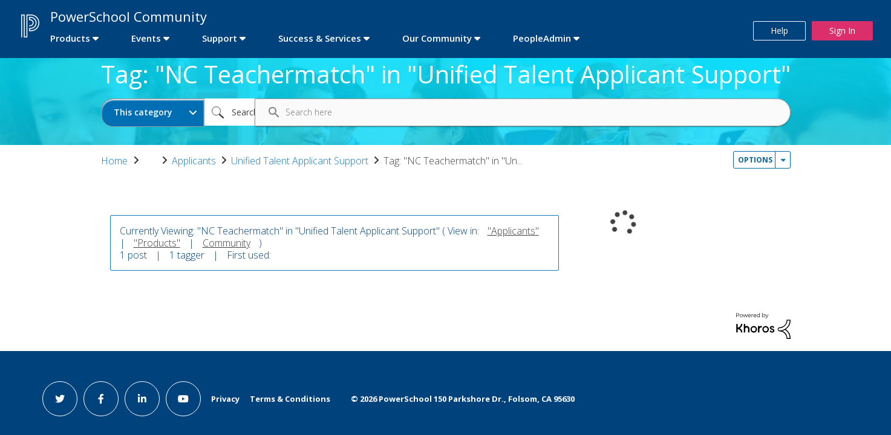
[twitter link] (59, 398)
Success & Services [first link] (319, 38)
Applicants (194, 160)
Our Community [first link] (437, 38)
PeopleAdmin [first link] (542, 38)
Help (779, 30)
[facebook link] (101, 398)
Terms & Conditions (290, 398)
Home (114, 160)
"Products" (157, 243)
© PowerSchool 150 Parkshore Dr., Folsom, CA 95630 (463, 398)
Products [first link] (70, 38)
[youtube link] (183, 398)
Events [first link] (146, 38)
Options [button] (755, 160)
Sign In (842, 30)
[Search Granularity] (153, 112)
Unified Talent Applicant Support (299, 160)
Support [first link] (219, 38)
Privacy (225, 398)
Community (226, 243)
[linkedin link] (142, 398)
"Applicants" (513, 230)
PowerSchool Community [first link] (128, 16)
